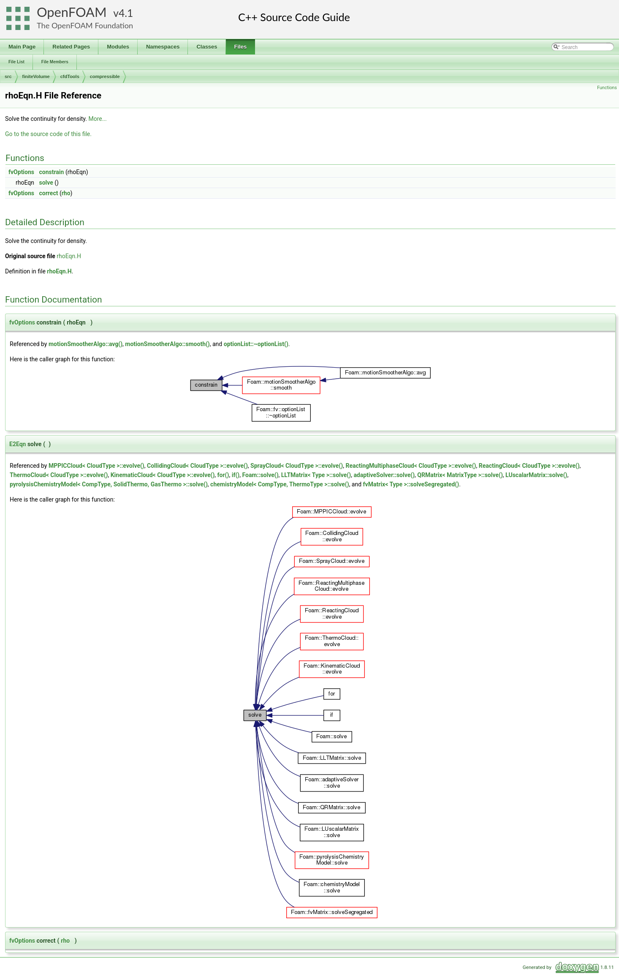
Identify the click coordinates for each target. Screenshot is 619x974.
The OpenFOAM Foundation (85, 25)
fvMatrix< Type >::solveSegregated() (411, 484)
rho (66, 193)
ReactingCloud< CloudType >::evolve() (529, 465)
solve (46, 182)
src (8, 76)
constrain (51, 172)
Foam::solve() (260, 475)
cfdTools (69, 76)
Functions (607, 87)
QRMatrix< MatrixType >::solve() (460, 475)
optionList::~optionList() (256, 344)
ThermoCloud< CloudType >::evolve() (59, 475)
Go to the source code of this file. (48, 134)
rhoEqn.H (69, 256)
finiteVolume (36, 76)
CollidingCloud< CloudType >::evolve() (197, 465)
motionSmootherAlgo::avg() (85, 344)
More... (97, 118)
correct (48, 193)
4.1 (126, 13)
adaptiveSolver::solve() (384, 475)
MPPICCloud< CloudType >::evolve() (96, 465)
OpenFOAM (72, 12)
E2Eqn (17, 444)
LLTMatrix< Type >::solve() (316, 475)
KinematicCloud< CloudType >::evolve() (163, 475)
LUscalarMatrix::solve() (536, 475)
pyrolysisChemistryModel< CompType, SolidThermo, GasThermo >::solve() (109, 484)
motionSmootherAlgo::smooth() (167, 344)
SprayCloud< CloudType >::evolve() (296, 465)
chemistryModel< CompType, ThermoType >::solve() (279, 484)
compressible (105, 76)
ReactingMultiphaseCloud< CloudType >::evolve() (410, 465)
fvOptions (21, 172)
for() (223, 475)
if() (236, 475)
